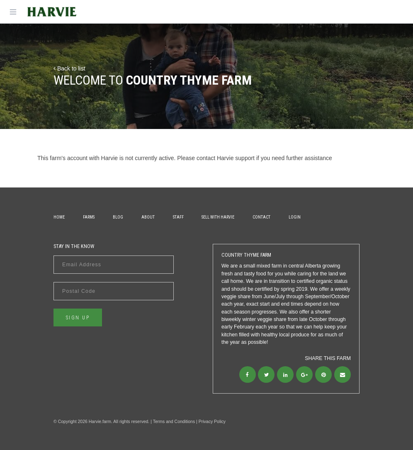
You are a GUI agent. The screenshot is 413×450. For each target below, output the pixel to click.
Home (59, 217)
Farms (89, 217)
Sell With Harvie (218, 217)
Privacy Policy (212, 421)
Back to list (69, 68)
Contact (261, 217)
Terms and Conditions (174, 421)
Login (295, 217)
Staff (178, 217)
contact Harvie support (226, 158)
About (148, 217)
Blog (118, 217)
